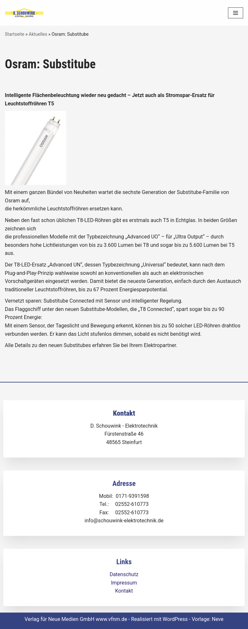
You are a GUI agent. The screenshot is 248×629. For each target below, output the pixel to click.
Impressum (124, 583)
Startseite (14, 34)
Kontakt (124, 591)
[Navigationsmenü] (235, 12)
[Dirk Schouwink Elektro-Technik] (24, 13)
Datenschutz (123, 574)
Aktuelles (38, 34)
